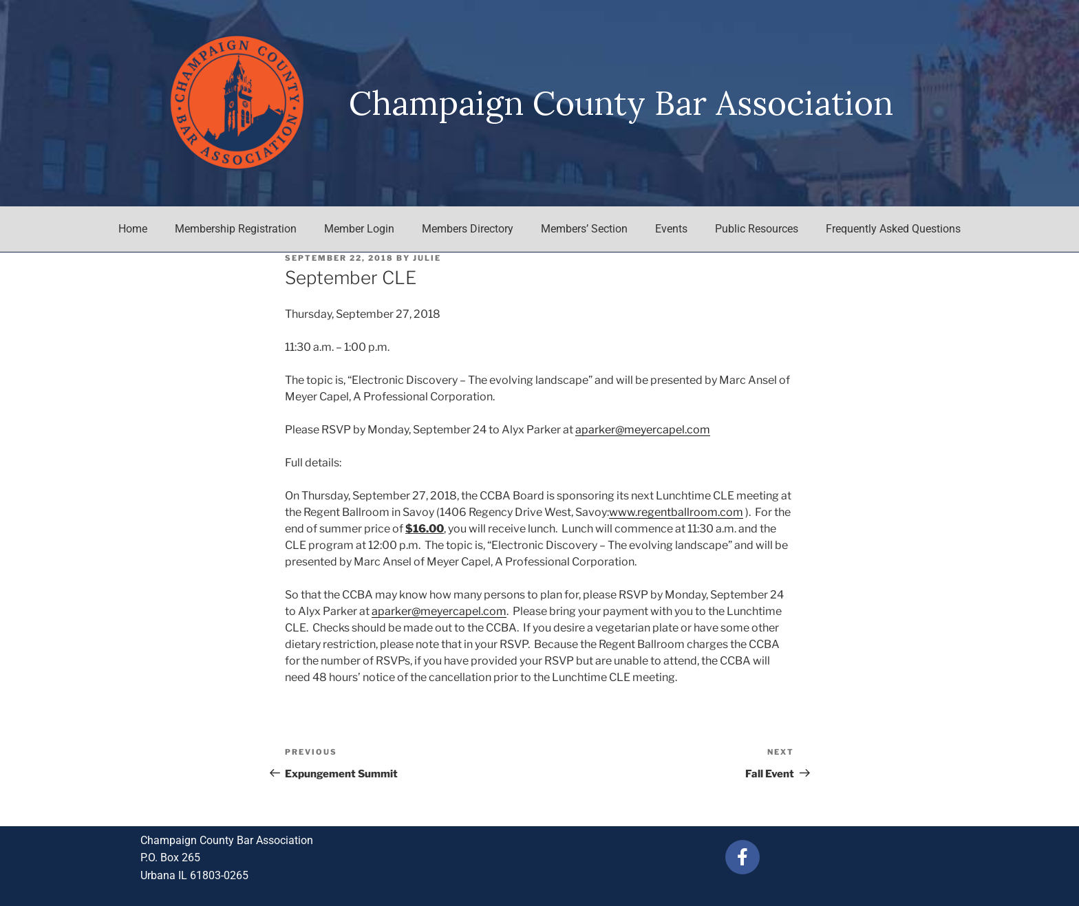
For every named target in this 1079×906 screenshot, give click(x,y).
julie (427, 258)
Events (671, 228)
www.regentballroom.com (676, 512)
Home (132, 228)
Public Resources (756, 228)
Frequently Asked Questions (893, 228)
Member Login (359, 228)
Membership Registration (236, 228)
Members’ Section (584, 228)
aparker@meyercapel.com (642, 429)
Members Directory (467, 228)
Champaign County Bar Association (621, 103)
